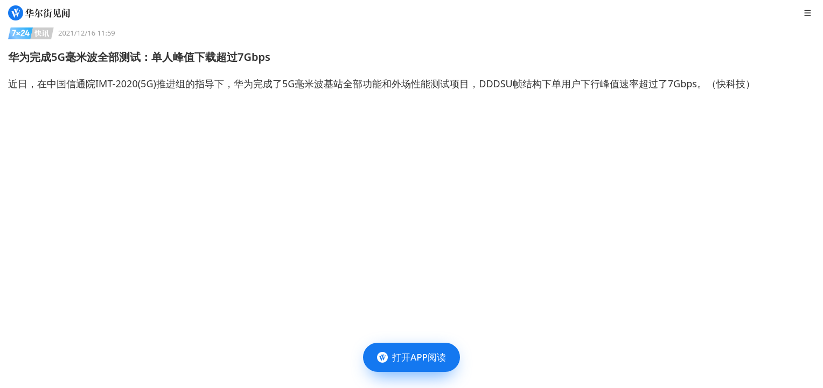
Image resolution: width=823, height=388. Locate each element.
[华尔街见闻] (39, 12)
